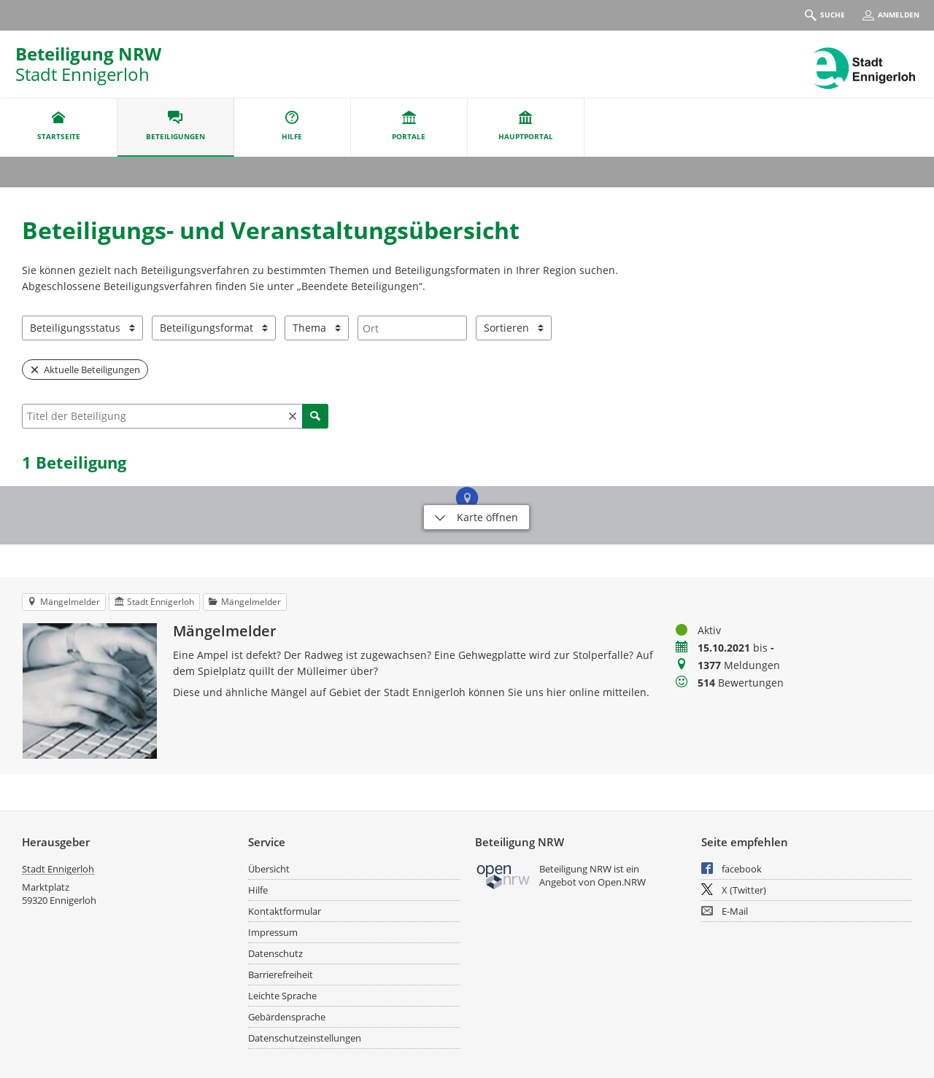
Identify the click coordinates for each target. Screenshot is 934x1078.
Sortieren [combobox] (506, 328)
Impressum (273, 932)
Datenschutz (275, 953)
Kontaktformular (284, 911)
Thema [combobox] (309, 328)
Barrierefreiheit (280, 974)
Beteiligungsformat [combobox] (206, 328)
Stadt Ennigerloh (58, 868)
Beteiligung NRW (88, 54)
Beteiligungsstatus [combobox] (75, 328)
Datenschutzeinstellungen (304, 1037)
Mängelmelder (225, 631)
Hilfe (258, 890)
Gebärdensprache (286, 1016)
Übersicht (269, 868)
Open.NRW (622, 881)
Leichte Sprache (282, 995)
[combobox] (412, 328)
